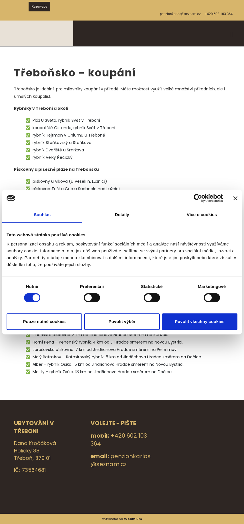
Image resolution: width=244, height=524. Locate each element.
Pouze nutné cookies (44, 321)
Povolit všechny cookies (200, 321)
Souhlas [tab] (42, 214)
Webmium (133, 519)
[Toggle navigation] (231, 33)
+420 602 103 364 (219, 14)
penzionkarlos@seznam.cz (121, 460)
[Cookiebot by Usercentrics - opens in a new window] (198, 198)
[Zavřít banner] (235, 198)
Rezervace (39, 7)
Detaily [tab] (122, 214)
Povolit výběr (122, 321)
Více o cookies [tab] (202, 214)
